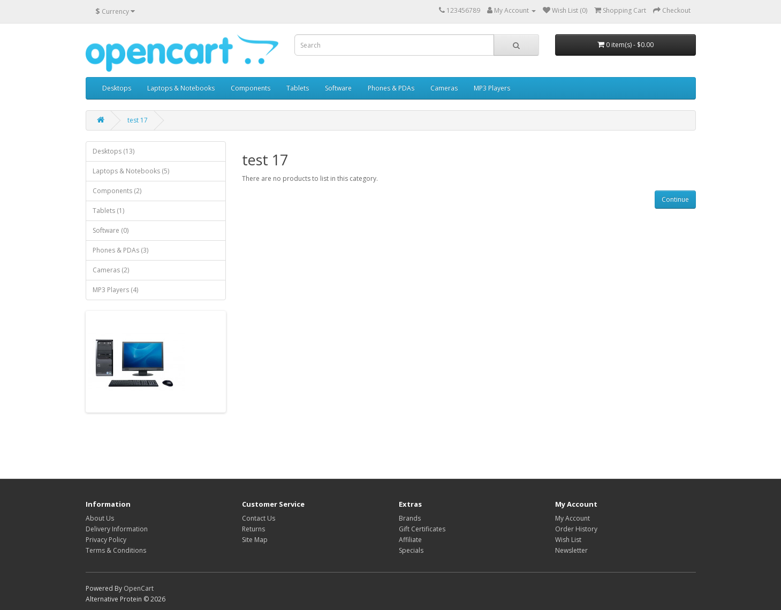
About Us (100, 518)
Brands (410, 518)
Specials (411, 550)
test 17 (137, 120)
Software (338, 88)
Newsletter (571, 550)
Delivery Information (117, 528)
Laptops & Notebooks (181, 88)
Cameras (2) (111, 269)
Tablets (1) (108, 210)
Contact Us (258, 518)
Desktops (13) (113, 151)
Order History (576, 528)
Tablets (297, 88)
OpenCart (139, 588)
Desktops (116, 88)
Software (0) (110, 230)
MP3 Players (492, 88)
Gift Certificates (422, 528)
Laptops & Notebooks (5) (131, 171)
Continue (675, 199)
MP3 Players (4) (115, 289)
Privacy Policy (106, 539)
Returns (253, 528)
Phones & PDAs (391, 88)
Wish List (568, 539)
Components (250, 88)
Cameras (444, 88)
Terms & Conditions (116, 550)
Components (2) (117, 190)
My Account (572, 518)
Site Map (255, 539)
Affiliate (410, 539)
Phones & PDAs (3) (120, 250)
